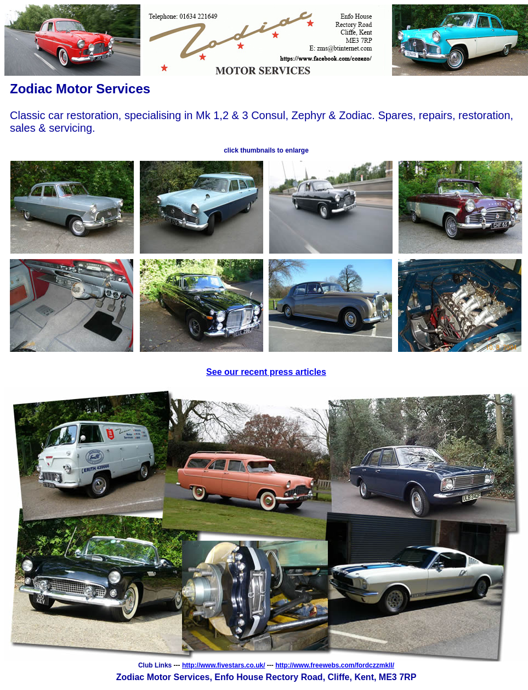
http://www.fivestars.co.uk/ (223, 665)
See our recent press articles (266, 372)
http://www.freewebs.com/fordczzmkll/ (334, 665)
